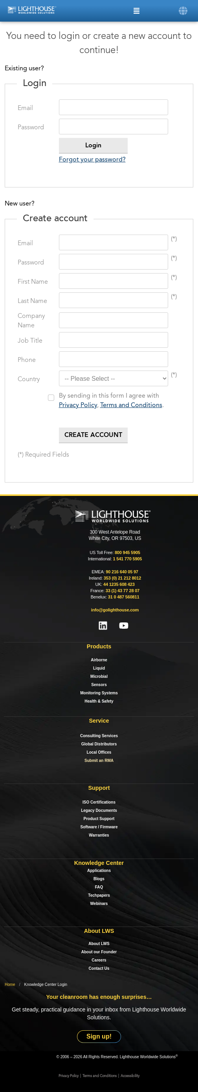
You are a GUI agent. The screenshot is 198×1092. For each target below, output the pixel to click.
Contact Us (99, 968)
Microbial (99, 676)
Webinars (99, 903)
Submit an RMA (99, 760)
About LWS (98, 944)
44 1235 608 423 (119, 584)
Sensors (98, 685)
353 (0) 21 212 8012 (122, 578)
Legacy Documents (99, 810)
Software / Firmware (98, 827)
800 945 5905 (127, 552)
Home (10, 984)
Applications (99, 870)
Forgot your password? (92, 160)
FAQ (99, 887)
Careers (99, 960)
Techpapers (99, 895)
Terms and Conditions (131, 405)
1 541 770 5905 (127, 558)
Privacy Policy (78, 405)
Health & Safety (98, 701)
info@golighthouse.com (115, 609)
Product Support (99, 819)
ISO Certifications (99, 802)
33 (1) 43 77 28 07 (122, 590)
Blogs (99, 879)
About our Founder (99, 952)
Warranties (99, 835)
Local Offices (99, 752)
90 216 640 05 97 (122, 571)
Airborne (99, 660)
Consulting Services (99, 736)
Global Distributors (99, 744)
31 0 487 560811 (123, 597)
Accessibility (130, 1076)
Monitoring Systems (99, 693)
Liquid (99, 668)
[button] (183, 10)
